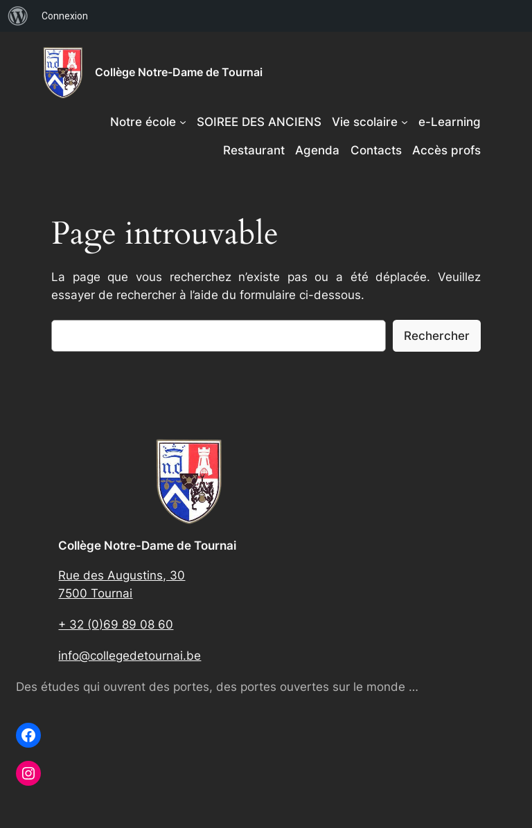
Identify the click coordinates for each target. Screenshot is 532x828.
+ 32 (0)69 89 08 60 (115, 624)
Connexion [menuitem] (65, 15)
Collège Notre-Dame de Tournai (179, 72)
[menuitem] (18, 16)
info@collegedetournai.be (129, 656)
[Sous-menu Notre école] (182, 121)
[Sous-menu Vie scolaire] (404, 121)
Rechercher (437, 336)
